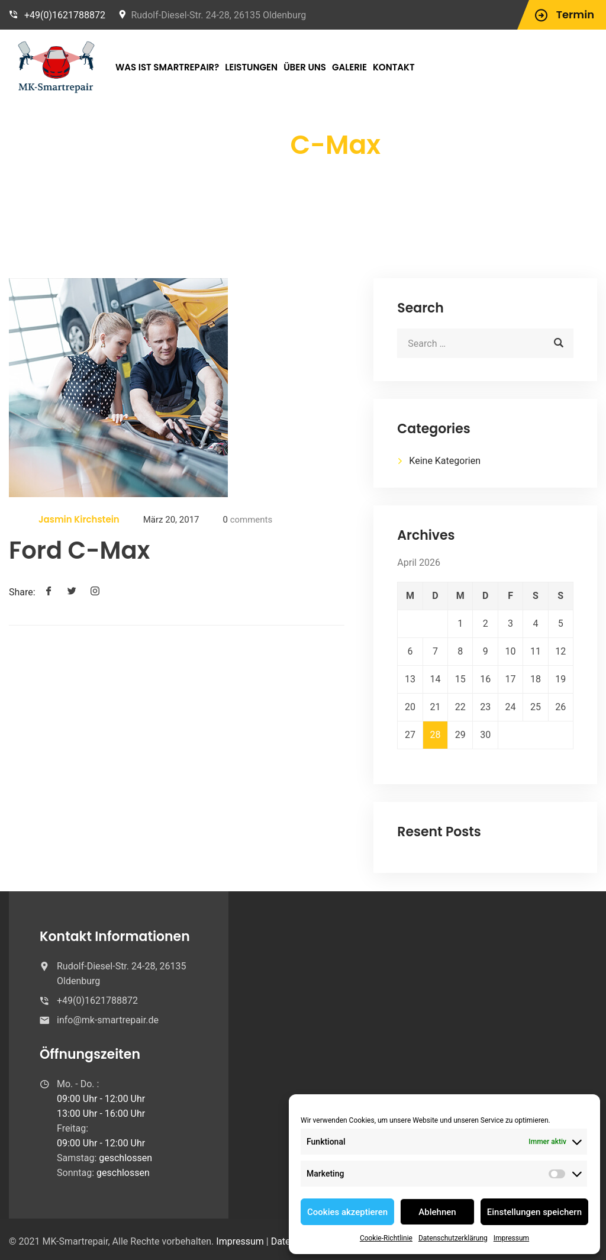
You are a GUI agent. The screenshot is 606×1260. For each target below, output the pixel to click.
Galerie (349, 67)
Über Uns (304, 67)
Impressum (511, 1238)
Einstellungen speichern (534, 1212)
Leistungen (251, 67)
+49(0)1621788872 (64, 15)
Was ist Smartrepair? (167, 67)
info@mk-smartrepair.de (108, 1020)
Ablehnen (437, 1212)
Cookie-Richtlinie (386, 1238)
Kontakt (394, 67)
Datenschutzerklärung (453, 1238)
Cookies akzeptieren (347, 1212)
